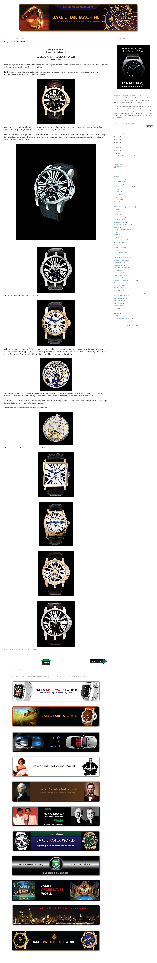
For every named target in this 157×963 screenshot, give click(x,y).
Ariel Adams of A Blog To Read (123, 186)
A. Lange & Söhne (119, 179)
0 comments (34, 649)
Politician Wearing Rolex (121, 257)
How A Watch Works (120, 240)
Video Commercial (119, 311)
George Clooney (119, 217)
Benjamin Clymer (119, 197)
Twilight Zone (118, 305)
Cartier (116, 204)
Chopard (116, 209)
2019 (118, 136)
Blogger (137, 325)
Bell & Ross (117, 194)
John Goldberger (119, 242)
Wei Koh (116, 313)
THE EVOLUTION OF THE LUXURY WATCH (128, 293)
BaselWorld (117, 192)
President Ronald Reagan (121, 260)
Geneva (116, 214)
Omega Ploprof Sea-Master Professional (125, 250)
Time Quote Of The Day (121, 300)
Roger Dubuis (15, 651)
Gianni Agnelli (118, 219)
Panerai (116, 255)
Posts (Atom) (16, 670)
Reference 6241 (118, 262)
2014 (118, 145)
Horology (117, 237)
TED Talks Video (119, 290)
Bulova (116, 202)
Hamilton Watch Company (122, 224)
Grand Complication (120, 222)
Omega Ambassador (120, 247)
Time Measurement (119, 298)
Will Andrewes (118, 316)
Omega (116, 245)
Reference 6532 (118, 265)
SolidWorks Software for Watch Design (125, 280)
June (119, 153)
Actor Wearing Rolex (120, 181)
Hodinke (116, 232)
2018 (118, 139)
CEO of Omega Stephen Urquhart (124, 207)
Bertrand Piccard (119, 199)
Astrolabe (117, 189)
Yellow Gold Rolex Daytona (122, 318)
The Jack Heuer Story (120, 295)
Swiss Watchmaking (120, 285)
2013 (118, 148)
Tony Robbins (118, 303)
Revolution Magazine (120, 267)
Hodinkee (117, 234)
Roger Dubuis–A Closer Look (16, 42)
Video (116, 308)
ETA (115, 212)
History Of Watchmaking (121, 229)
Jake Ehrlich (121, 166)
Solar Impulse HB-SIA (120, 275)
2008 (118, 151)
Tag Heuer (117, 288)
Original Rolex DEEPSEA (121, 252)
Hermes (116, 227)
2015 (118, 142)
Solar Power (117, 278)
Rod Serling (117, 270)
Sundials (116, 283)
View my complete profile (123, 170)
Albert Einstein (118, 184)
